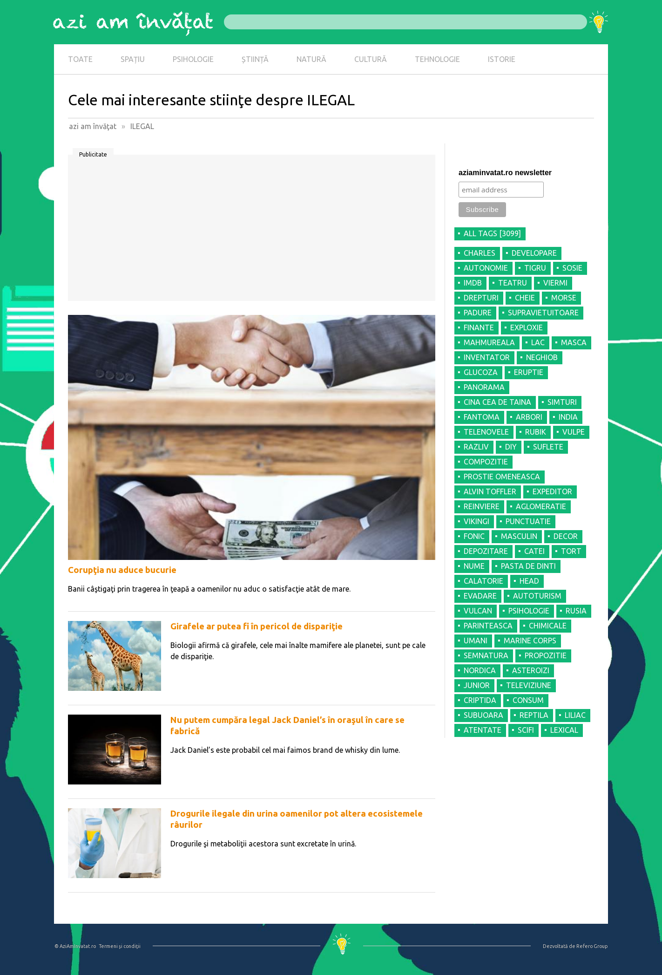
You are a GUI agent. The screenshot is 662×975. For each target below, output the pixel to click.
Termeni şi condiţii (120, 946)
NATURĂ (311, 59)
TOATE (80, 59)
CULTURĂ (370, 59)
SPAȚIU (133, 59)
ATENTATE (482, 730)
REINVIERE (482, 506)
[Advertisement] (252, 231)
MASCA (574, 342)
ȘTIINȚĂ (255, 59)
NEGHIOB (542, 357)
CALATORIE (483, 581)
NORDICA (480, 670)
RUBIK (535, 432)
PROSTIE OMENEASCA (502, 476)
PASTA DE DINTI (528, 566)
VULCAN (478, 611)
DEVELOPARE (534, 253)
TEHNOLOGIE (437, 59)
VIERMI (555, 283)
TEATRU (512, 283)
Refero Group (592, 946)
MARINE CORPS (530, 640)
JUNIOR (477, 685)
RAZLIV (476, 447)
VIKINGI (476, 521)
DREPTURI (481, 297)
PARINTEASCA (488, 625)
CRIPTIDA (480, 700)
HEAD (529, 581)
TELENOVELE (486, 432)
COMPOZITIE (486, 461)
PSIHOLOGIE (193, 59)
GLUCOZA (481, 372)
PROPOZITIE (546, 655)
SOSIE (572, 268)
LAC (538, 342)
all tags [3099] (492, 233)
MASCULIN (519, 536)
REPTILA (534, 715)
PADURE (478, 312)
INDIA (568, 417)
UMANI (475, 640)
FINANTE (479, 327)
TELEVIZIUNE (528, 685)
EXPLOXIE (526, 327)
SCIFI (526, 730)
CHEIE (525, 297)
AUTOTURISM (537, 596)
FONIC (474, 536)
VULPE (573, 432)
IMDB (473, 283)
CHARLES (479, 253)
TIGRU (535, 268)
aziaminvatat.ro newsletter (505, 173)
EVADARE (480, 596)
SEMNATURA (486, 655)
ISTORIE (501, 59)
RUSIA (576, 611)
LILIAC (575, 715)
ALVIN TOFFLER (490, 491)
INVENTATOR (487, 357)
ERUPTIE (528, 372)
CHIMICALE (548, 625)
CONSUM (528, 700)
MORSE (563, 297)
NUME (474, 566)
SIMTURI (562, 402)
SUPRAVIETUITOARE (543, 312)
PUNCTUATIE (528, 521)
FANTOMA (482, 417)
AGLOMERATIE (541, 506)
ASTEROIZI (530, 670)
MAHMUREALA (489, 342)
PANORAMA (484, 387)
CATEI (534, 551)
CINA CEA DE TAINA (497, 402)
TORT (571, 551)
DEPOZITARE (486, 551)
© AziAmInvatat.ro (75, 946)
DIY (511, 447)
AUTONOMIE (486, 268)
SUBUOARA (483, 715)
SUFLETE (548, 447)
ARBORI (529, 417)
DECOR (566, 536)
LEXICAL (564, 730)
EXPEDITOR (552, 491)
